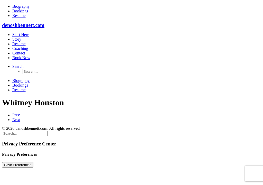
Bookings (20, 11)
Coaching (20, 48)
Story (16, 39)
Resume (19, 15)
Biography (21, 6)
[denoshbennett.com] (131, 25)
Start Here (20, 34)
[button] (18, 66)
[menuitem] (136, 6)
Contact (18, 53)
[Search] (25, 133)
